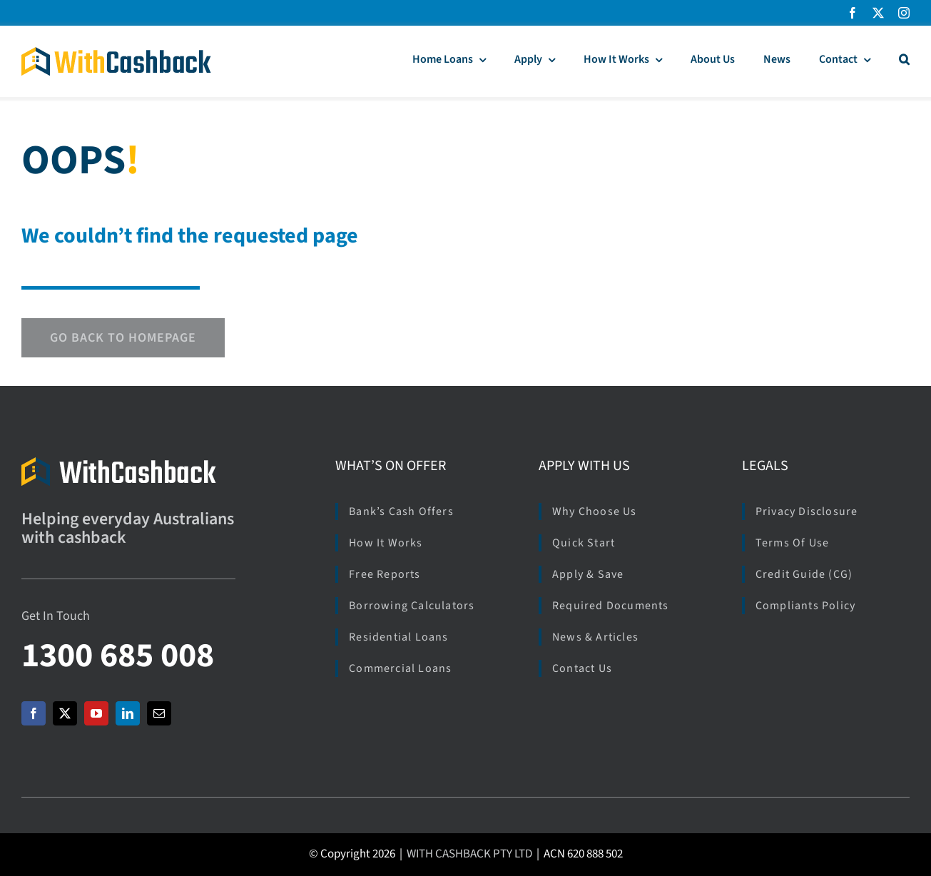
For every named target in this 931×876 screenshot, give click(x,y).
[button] (904, 61)
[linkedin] (128, 713)
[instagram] (904, 13)
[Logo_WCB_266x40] (116, 53)
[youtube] (96, 713)
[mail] (159, 713)
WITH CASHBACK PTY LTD (469, 853)
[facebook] (852, 13)
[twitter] (878, 13)
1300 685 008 (117, 655)
